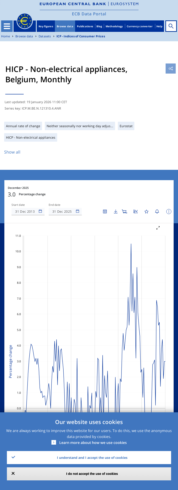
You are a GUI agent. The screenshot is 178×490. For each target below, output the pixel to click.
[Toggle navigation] (7, 26)
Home (5, 36)
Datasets (45, 36)
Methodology (114, 26)
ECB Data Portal (89, 14)
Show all (12, 152)
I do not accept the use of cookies (92, 474)
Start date (18, 205)
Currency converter (140, 26)
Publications (85, 26)
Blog (99, 26)
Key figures (46, 26)
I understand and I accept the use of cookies (92, 457)
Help (159, 26)
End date (55, 205)
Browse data (65, 26)
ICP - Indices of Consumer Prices (81, 36)
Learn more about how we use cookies (93, 442)
